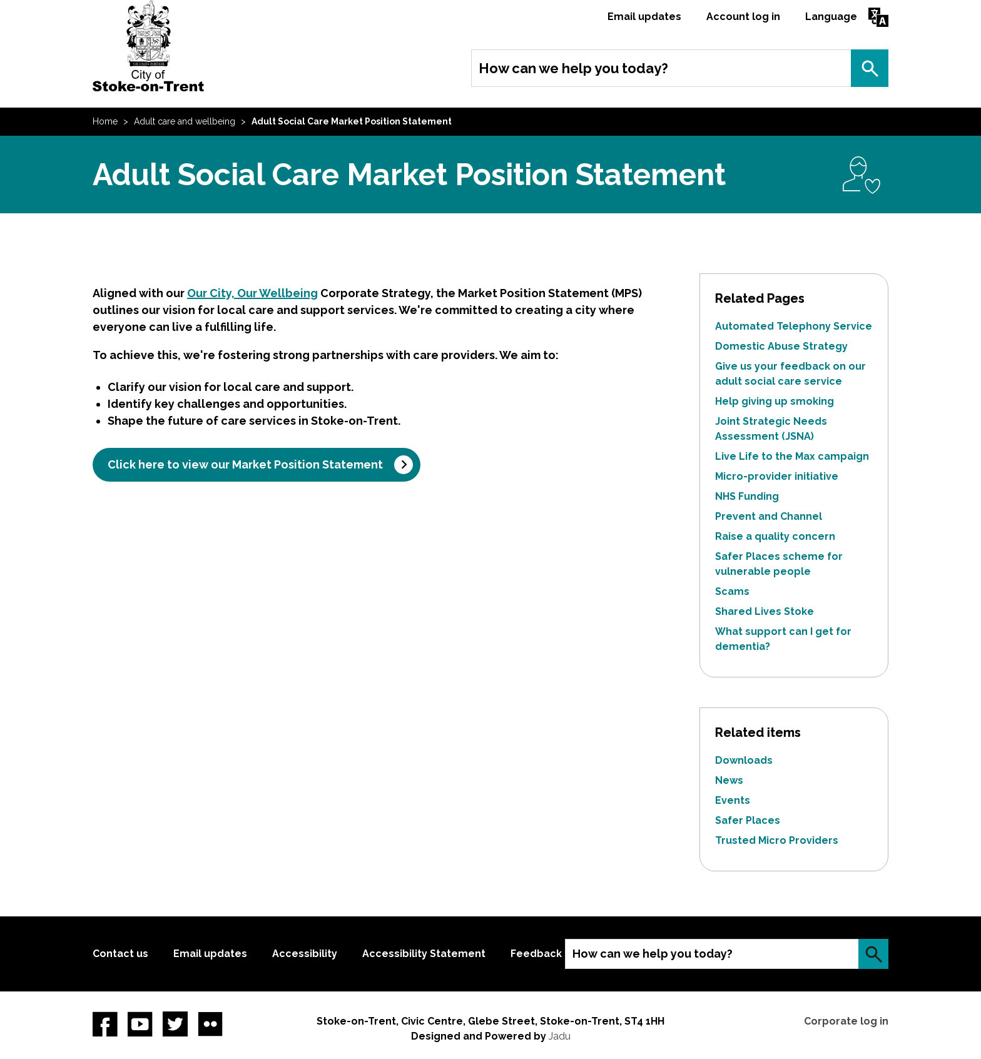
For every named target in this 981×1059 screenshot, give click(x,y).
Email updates (644, 17)
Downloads (744, 760)
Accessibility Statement (423, 954)
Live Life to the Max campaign (792, 456)
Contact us (120, 954)
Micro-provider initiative (776, 476)
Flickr (210, 1023)
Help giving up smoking (774, 401)
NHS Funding (747, 496)
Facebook (105, 1023)
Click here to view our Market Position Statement (245, 464)
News (729, 780)
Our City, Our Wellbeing (252, 293)
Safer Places (747, 820)
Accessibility (304, 954)
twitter (175, 1023)
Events (732, 800)
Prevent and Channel (768, 516)
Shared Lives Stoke (764, 611)
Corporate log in (846, 1021)
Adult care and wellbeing (184, 121)
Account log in (743, 17)
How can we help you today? (573, 68)
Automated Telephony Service (793, 326)
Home (105, 121)
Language (831, 17)
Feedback (536, 954)
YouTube (140, 1023)
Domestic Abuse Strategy (781, 346)
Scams (732, 591)
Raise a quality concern (775, 536)
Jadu (560, 1036)
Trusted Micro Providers (776, 840)
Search (869, 68)
